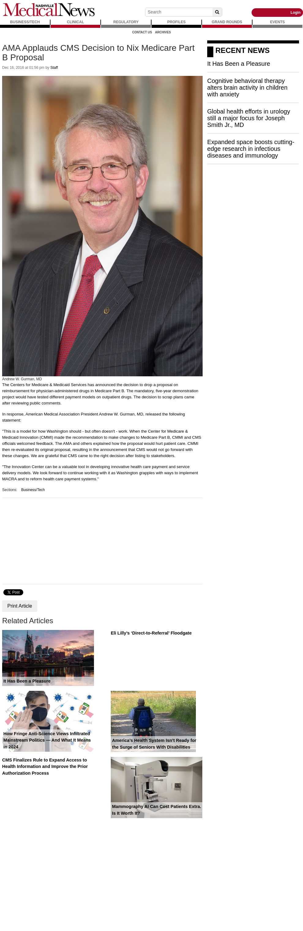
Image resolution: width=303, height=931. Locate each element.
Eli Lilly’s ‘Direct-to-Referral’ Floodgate (151, 633)
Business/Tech (33, 490)
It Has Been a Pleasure (26, 681)
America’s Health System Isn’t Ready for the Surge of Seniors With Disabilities (154, 744)
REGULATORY (125, 22)
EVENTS (277, 22)
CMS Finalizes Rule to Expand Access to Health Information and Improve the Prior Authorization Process (45, 767)
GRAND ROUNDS (227, 22)
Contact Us (142, 32)
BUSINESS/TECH (25, 22)
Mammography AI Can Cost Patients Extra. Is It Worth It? (156, 810)
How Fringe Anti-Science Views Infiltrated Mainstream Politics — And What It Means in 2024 (47, 740)
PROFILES (176, 22)
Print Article (19, 606)
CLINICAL (75, 22)
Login (295, 12)
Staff (54, 67)
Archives (163, 32)
